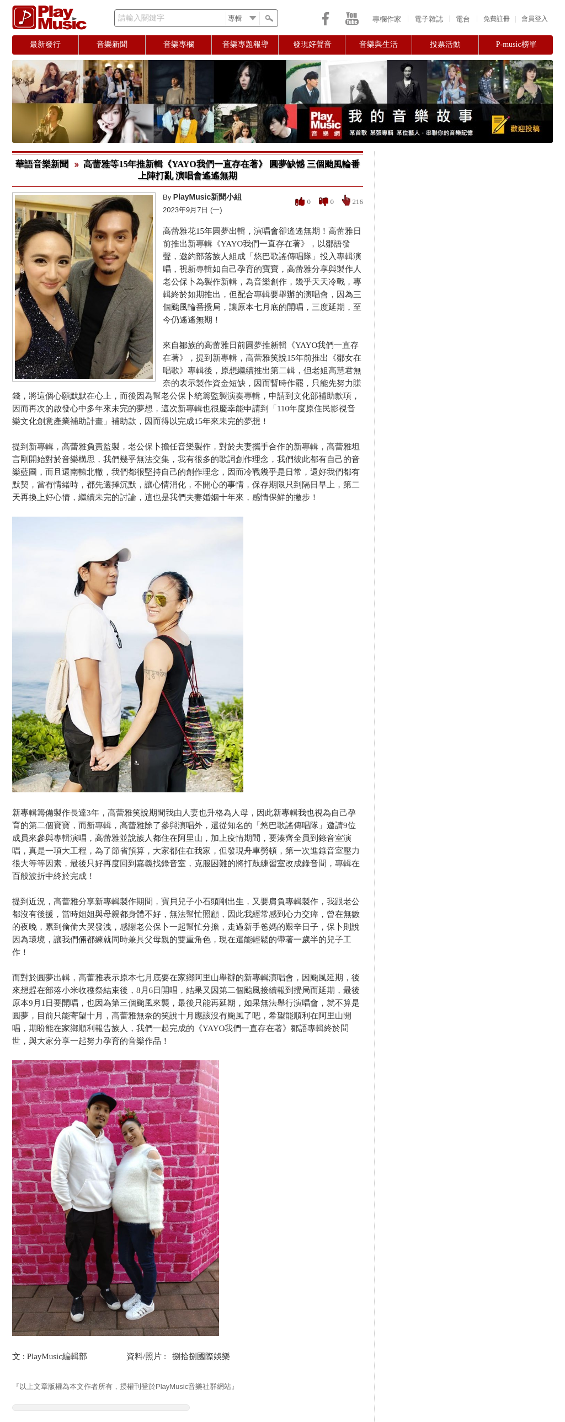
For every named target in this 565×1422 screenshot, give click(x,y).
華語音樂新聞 (41, 164)
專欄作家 (386, 19)
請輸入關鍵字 (141, 18)
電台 (463, 19)
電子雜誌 (428, 19)
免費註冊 (496, 18)
